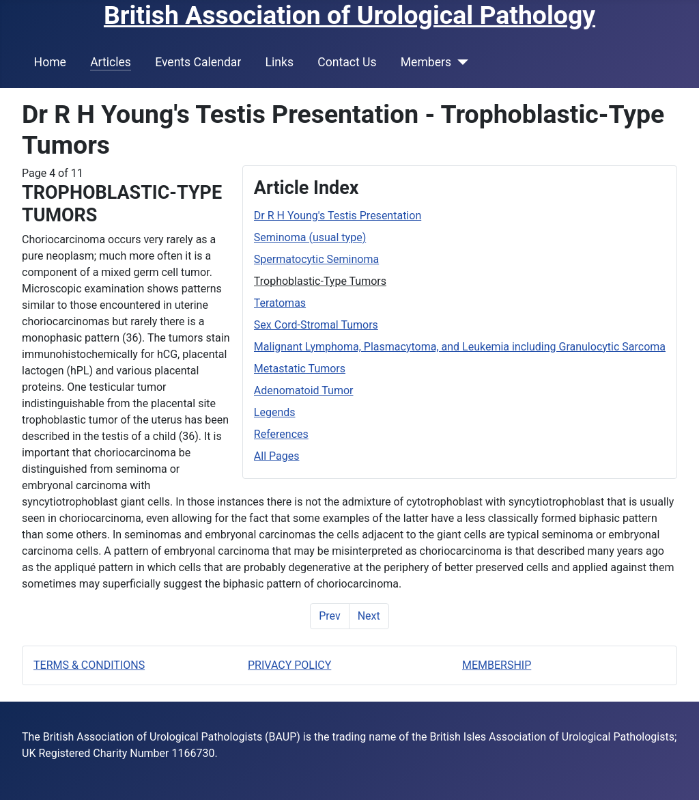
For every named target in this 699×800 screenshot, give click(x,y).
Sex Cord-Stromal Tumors (316, 324)
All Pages (277, 456)
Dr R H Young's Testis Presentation (337, 215)
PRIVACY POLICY (289, 665)
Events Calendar (198, 62)
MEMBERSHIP (496, 665)
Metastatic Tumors (299, 368)
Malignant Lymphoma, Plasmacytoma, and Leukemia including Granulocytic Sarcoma (460, 346)
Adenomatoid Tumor (304, 390)
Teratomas (280, 302)
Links (280, 62)
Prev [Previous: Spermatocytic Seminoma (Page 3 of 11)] (330, 615)
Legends (275, 412)
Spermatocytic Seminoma (316, 259)
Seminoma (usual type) (310, 237)
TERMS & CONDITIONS (89, 665)
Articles (110, 62)
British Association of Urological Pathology (349, 15)
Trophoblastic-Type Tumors (320, 281)
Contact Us (346, 62)
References (281, 434)
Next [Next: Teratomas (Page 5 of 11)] (369, 615)
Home (50, 62)
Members (426, 62)
